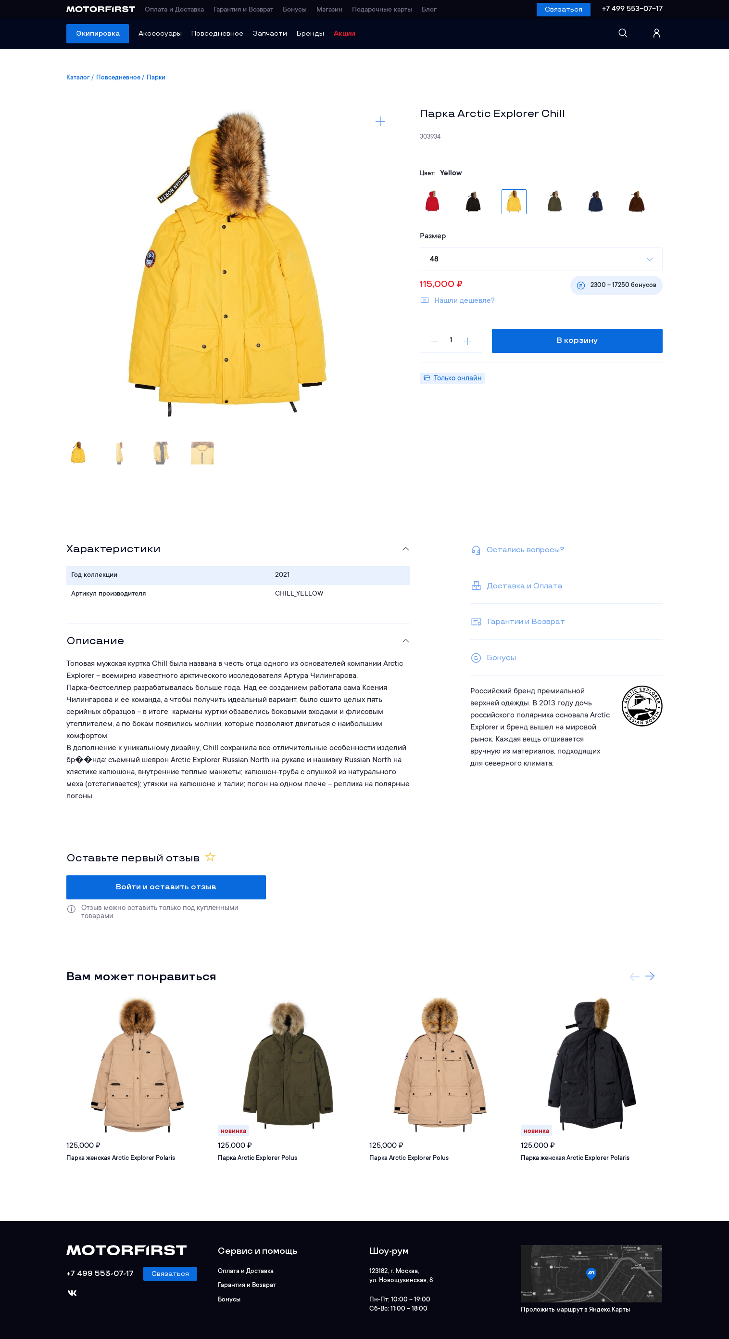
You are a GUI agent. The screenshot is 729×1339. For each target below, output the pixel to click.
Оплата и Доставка (174, 10)
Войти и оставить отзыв (166, 887)
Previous (635, 976)
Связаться (563, 9)
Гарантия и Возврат (243, 10)
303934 (430, 137)
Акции (344, 33)
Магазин (329, 10)
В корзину (577, 340)
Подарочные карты (382, 10)
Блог (429, 10)
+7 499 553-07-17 (632, 9)
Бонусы (295, 10)
